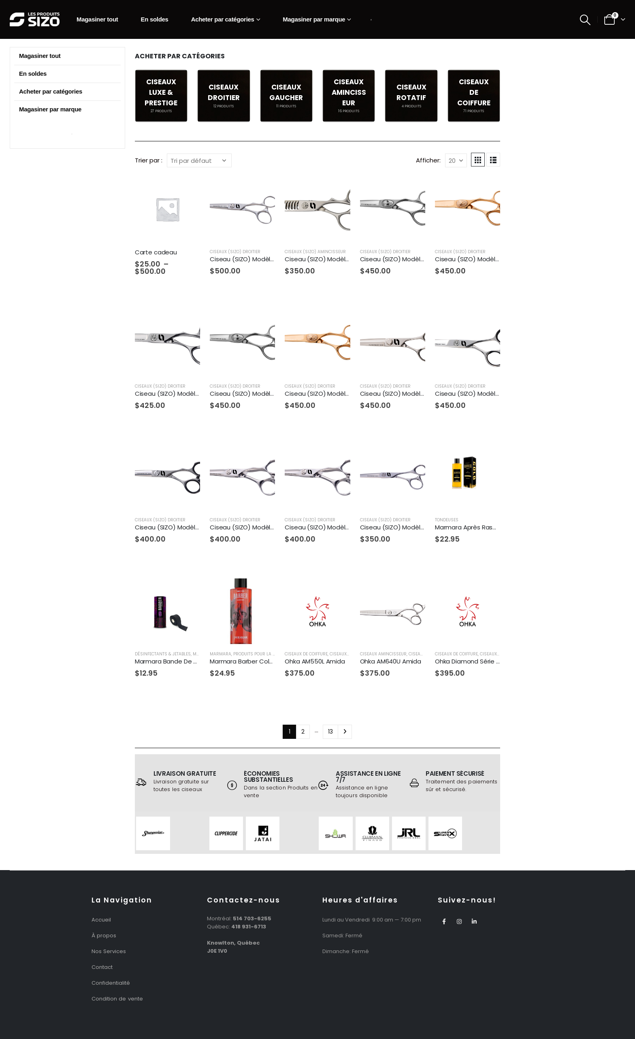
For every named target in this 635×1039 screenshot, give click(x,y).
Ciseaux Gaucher (348, 654)
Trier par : (148, 160)
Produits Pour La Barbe (259, 654)
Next (345, 732)
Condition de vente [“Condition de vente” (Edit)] (117, 999)
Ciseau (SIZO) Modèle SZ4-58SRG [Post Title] (485, 259)
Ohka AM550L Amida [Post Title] (315, 661)
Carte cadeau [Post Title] (156, 252)
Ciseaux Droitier (498, 654)
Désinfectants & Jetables (163, 654)
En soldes (154, 19)
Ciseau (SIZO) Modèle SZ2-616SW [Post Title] (334, 259)
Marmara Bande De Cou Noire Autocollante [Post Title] (198, 661)
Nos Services (109, 951)
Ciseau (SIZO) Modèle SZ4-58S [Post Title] (406, 259)
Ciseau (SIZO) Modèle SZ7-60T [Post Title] (180, 527)
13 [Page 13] (330, 732)
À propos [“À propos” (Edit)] (104, 935)
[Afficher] (456, 160)
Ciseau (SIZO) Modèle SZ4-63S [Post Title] (255, 393)
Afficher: (428, 160)
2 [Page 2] (303, 732)
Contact (102, 967)
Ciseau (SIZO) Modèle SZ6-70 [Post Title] (478, 393)
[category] (161, 95)
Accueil (101, 920)
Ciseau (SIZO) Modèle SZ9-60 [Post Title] (403, 527)
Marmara (220, 654)
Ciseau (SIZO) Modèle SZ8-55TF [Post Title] (257, 527)
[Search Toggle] (585, 20)
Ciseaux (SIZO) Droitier (235, 252)
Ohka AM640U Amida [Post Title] (390, 661)
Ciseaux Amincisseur (383, 654)
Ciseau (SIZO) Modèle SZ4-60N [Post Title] (180, 393)
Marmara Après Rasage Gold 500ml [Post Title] (487, 527)
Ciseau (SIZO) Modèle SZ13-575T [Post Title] (258, 259)
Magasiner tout (97, 19)
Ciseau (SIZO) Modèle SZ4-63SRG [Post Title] (334, 393)
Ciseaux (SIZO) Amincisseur (315, 252)
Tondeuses (446, 520)
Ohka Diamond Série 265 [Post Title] (471, 661)
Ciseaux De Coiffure (306, 654)
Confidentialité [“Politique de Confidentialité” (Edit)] (111, 983)
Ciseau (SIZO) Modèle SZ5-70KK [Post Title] (407, 393)
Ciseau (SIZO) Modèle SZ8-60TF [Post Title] (331, 527)
